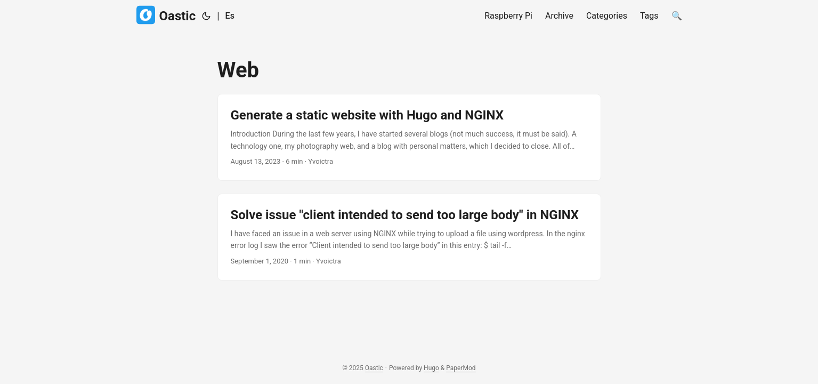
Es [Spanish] (229, 16)
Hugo (431, 368)
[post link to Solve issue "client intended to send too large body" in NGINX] (409, 237)
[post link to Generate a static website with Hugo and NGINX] (409, 137)
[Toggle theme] (206, 16)
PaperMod (460, 368)
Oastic (166, 15)
